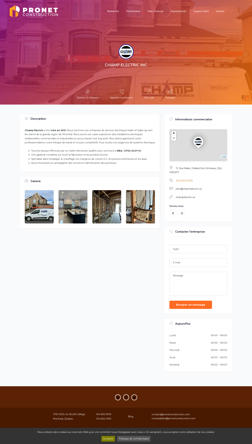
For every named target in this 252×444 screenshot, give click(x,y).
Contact (220, 11)
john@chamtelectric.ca (189, 188)
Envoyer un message (190, 304)
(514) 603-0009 (184, 180)
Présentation (133, 11)
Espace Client (201, 11)
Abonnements (178, 11)
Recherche (113, 11)
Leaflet (223, 157)
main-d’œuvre (155, 11)
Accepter (108, 438)
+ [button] (174, 133)
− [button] (174, 138)
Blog (130, 416)
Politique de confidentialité (134, 438)
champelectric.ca (185, 197)
